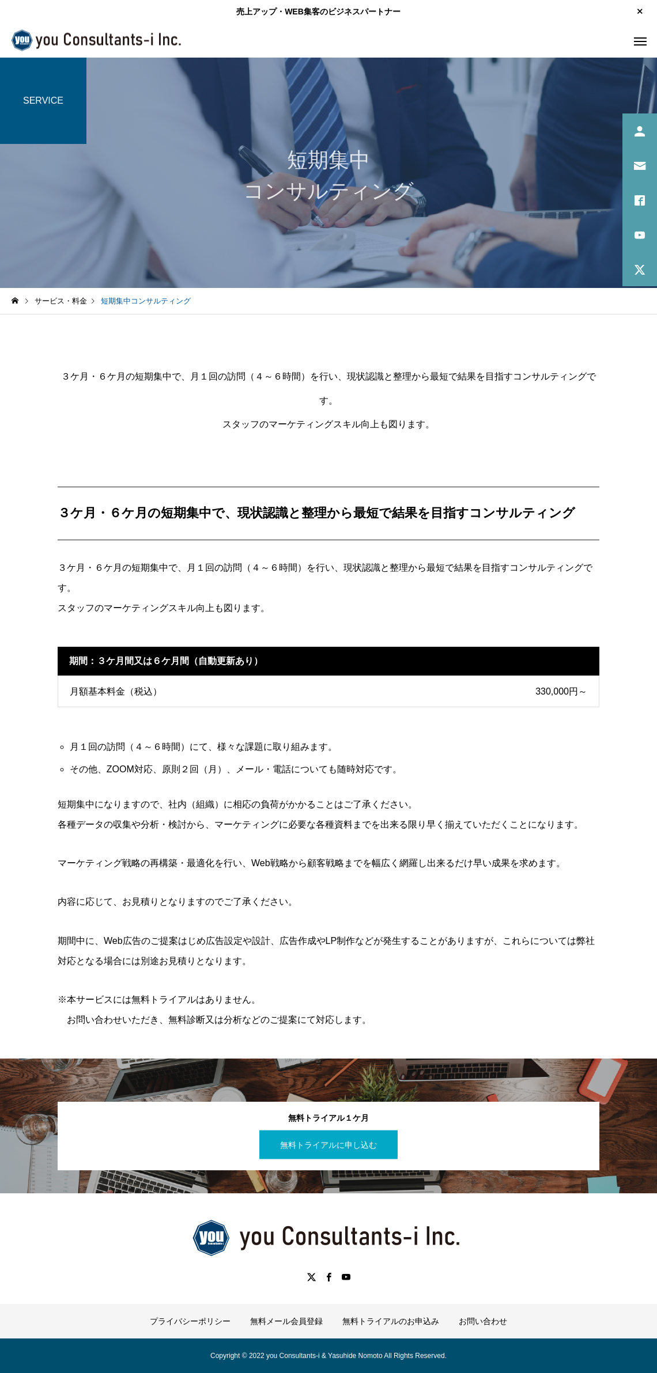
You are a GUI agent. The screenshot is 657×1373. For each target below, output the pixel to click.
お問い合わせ (483, 1321)
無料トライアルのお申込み (390, 1321)
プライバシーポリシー (190, 1321)
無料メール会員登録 (286, 1321)
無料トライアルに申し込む (328, 1144)
